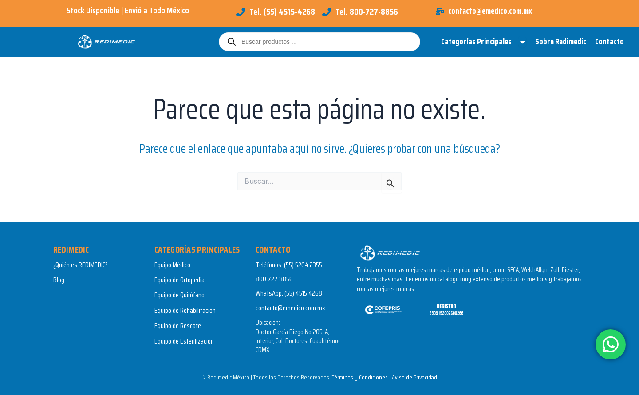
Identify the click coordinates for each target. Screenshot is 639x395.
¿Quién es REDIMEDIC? (80, 264)
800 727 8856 (274, 278)
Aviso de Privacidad (414, 377)
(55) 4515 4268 (303, 293)
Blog (58, 279)
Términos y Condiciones (359, 377)
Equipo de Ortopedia (179, 279)
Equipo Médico (172, 264)
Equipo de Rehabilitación (185, 310)
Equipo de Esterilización (184, 341)
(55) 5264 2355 (303, 264)
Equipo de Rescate (177, 325)
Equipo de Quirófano (179, 294)
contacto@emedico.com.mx (290, 307)
